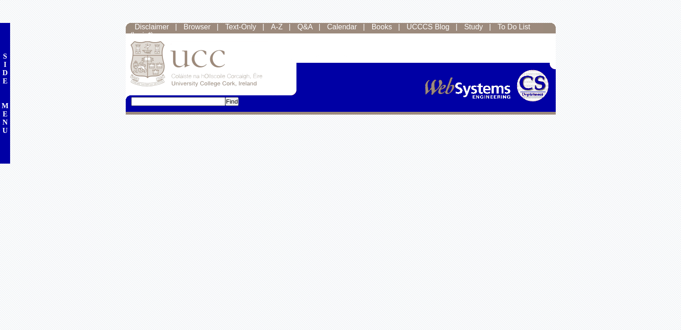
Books (382, 27)
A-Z (277, 27)
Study (473, 27)
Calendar (342, 27)
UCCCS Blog (428, 27)
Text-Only (241, 27)
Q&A (305, 27)
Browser (197, 27)
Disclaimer (152, 27)
